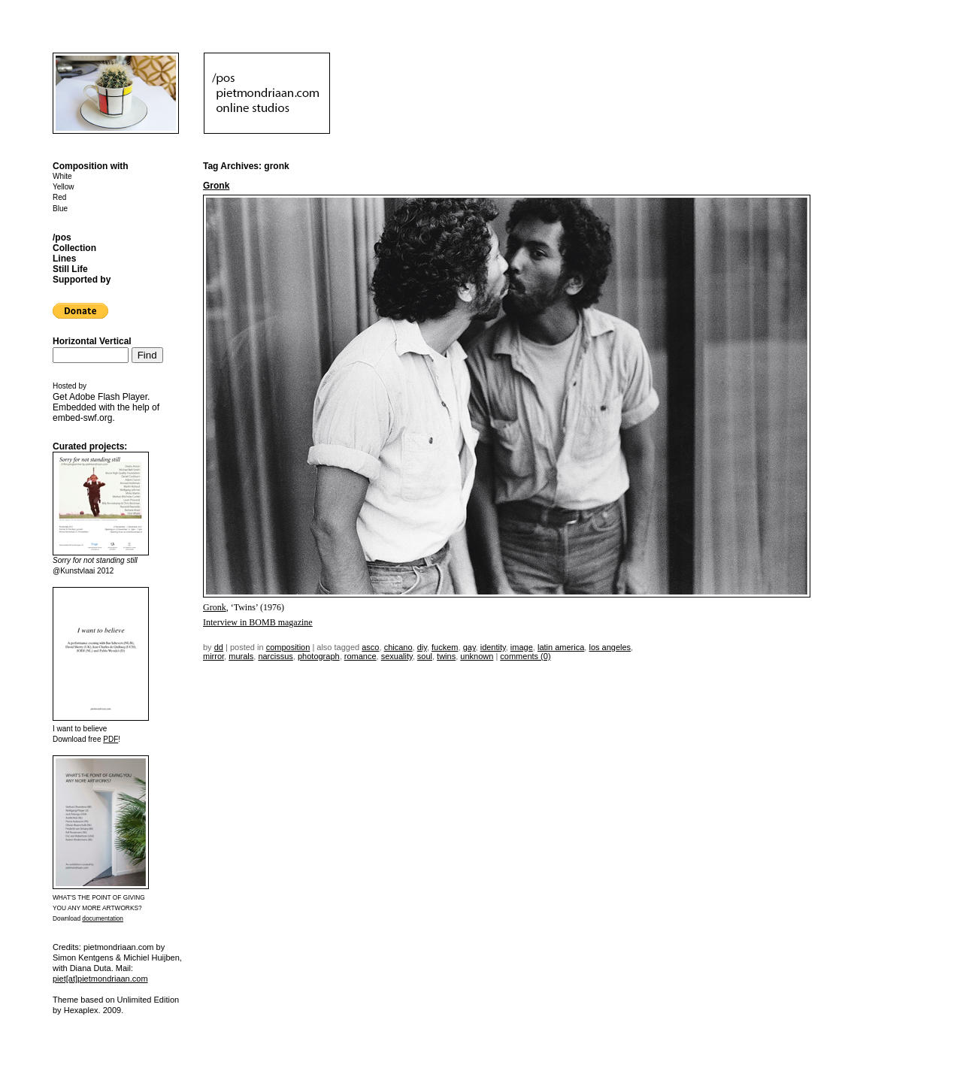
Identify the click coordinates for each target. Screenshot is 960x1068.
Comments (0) (525, 656)
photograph (319, 656)
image (521, 647)
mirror (213, 656)
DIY (422, 647)
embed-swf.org (82, 418)
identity (493, 647)
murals (241, 656)
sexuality (397, 656)
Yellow (63, 187)
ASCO (370, 647)
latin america (561, 647)
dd (218, 647)
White (62, 176)
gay (469, 647)
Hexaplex (81, 1010)
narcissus (275, 656)
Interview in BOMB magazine (258, 622)
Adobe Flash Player (108, 397)
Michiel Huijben (151, 957)
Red (59, 197)
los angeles (610, 647)
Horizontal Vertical (92, 341)
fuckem (445, 647)
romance (360, 656)
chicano (398, 647)
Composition (288, 647)
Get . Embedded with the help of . (106, 407)
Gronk (216, 185)
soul (424, 656)
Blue (60, 208)
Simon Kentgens (83, 957)
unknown (476, 656)
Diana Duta (90, 968)
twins (446, 656)
